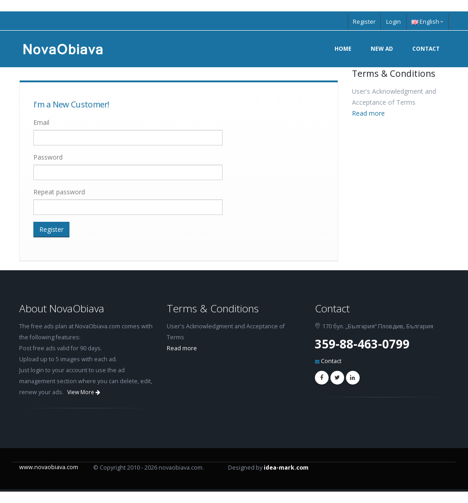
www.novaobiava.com (48, 467)
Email (41, 122)
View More (83, 392)
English (427, 22)
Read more (368, 113)
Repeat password (59, 191)
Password (48, 157)
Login (393, 22)
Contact (426, 49)
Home (343, 49)
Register (364, 22)
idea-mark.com (286, 467)
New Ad (382, 49)
